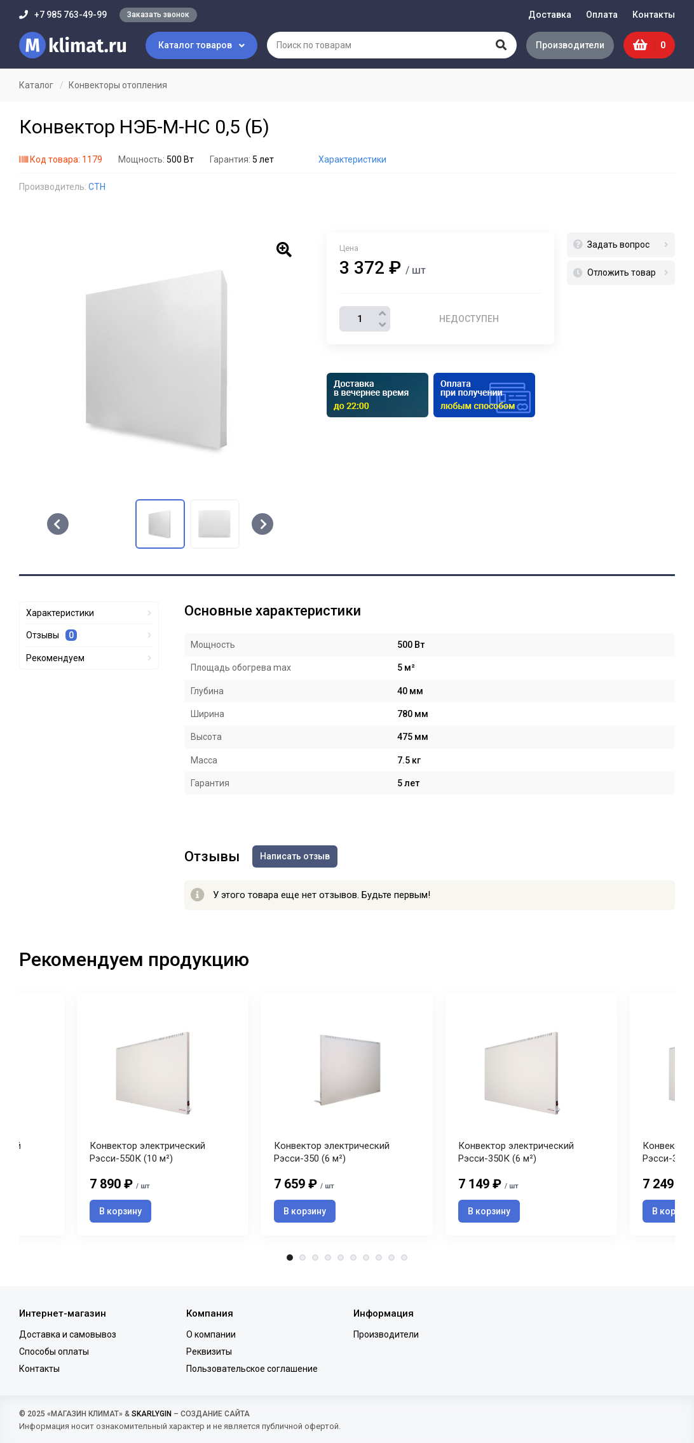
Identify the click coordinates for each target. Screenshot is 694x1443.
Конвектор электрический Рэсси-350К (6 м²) (516, 1152)
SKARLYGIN (152, 1413)
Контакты (653, 15)
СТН (96, 187)
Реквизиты (209, 1351)
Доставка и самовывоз (67, 1334)
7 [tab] (366, 1257)
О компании (211, 1334)
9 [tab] (391, 1257)
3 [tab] (315, 1257)
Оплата (602, 15)
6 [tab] (353, 1257)
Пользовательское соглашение (252, 1369)
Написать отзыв (295, 856)
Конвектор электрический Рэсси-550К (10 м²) (147, 1152)
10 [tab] (404, 1257)
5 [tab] (340, 1257)
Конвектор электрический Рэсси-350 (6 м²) (332, 1152)
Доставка (549, 15)
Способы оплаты (54, 1351)
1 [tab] (290, 1257)
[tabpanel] (347, 1114)
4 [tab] (328, 1257)
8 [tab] (379, 1257)
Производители (570, 45)
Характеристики (352, 159)
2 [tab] (302, 1257)
